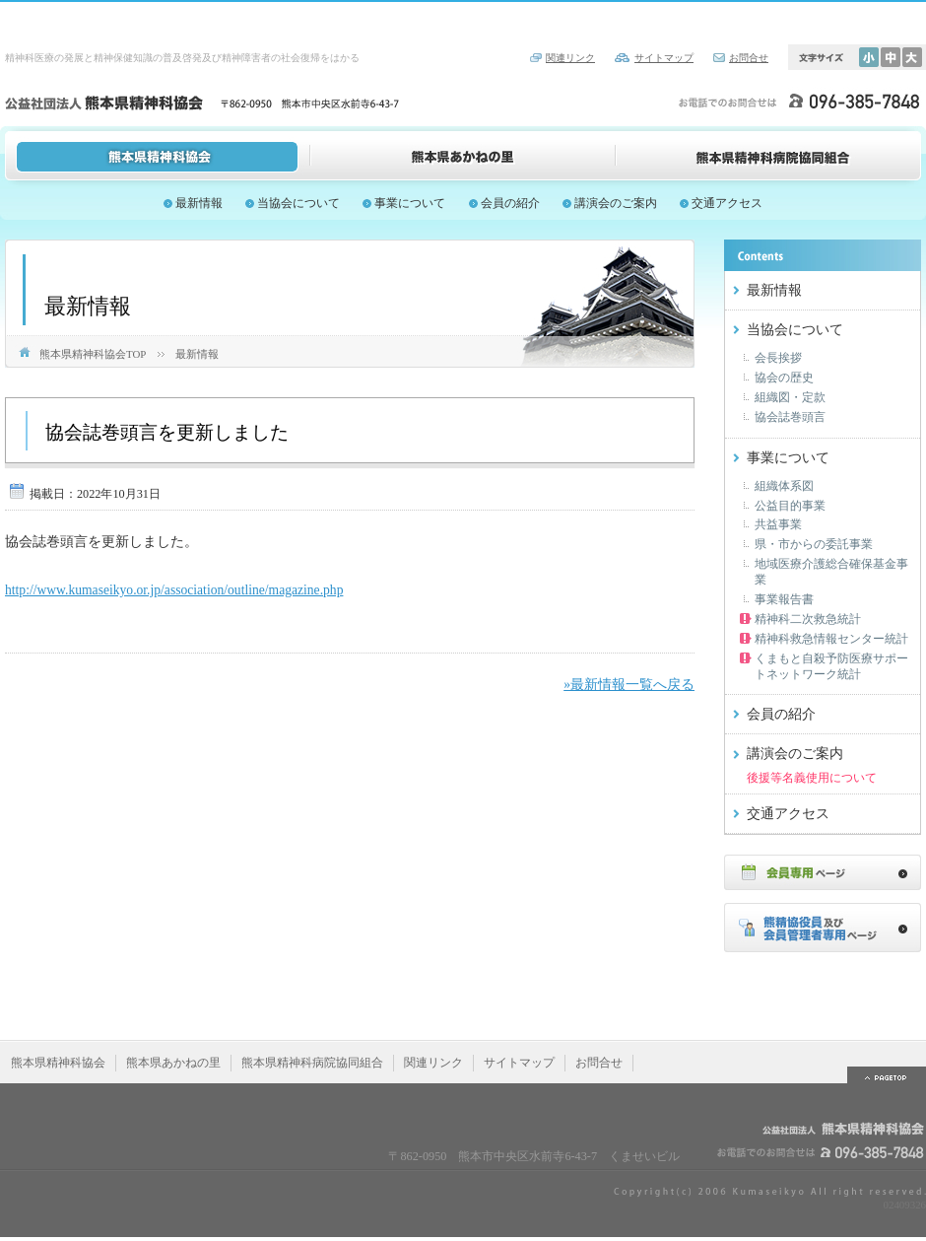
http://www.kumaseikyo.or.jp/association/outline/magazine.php (174, 590)
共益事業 (778, 524)
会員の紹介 (510, 203)
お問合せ (748, 57)
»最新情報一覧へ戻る (628, 684)
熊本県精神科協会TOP (92, 354)
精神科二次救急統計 (808, 619)
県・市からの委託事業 (814, 544)
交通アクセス (727, 203)
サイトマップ (664, 57)
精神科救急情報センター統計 (831, 639)
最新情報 (199, 203)
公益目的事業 (790, 506)
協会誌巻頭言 (790, 417)
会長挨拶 (778, 358)
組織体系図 (784, 486)
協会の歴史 (784, 377)
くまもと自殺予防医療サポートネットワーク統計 (831, 666)
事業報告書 (784, 599)
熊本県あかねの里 (463, 155)
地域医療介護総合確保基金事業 (831, 571)
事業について (409, 203)
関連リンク (570, 57)
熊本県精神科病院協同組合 (768, 155)
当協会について (298, 203)
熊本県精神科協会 (157, 155)
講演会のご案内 (615, 203)
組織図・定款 (790, 397)
